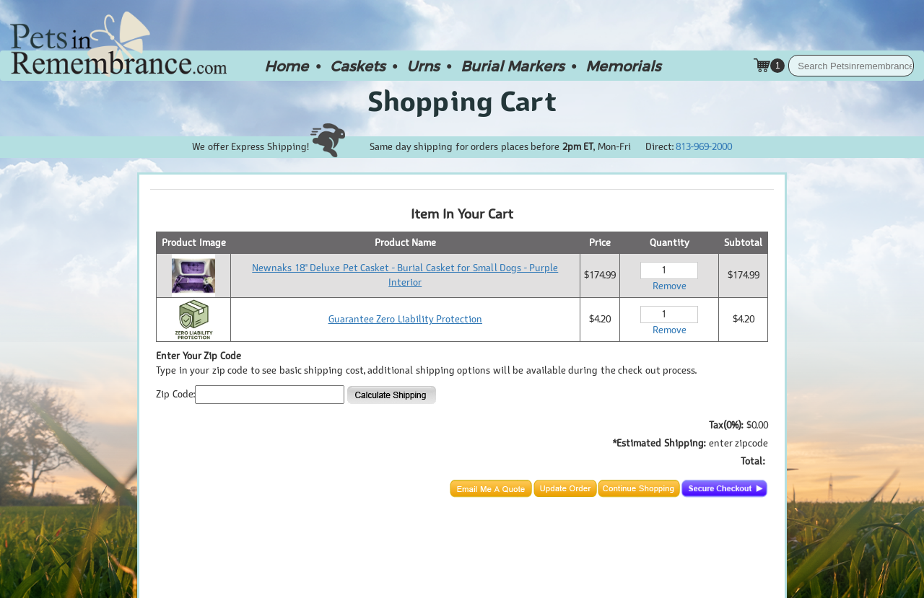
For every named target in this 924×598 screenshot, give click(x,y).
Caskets (357, 65)
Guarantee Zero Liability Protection (405, 319)
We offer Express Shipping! (268, 146)
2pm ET (578, 147)
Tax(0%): (726, 425)
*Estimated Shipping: (659, 443)
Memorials (623, 65)
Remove (670, 286)
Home (286, 65)
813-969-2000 (704, 147)
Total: (752, 461)
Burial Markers (512, 65)
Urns (422, 65)
